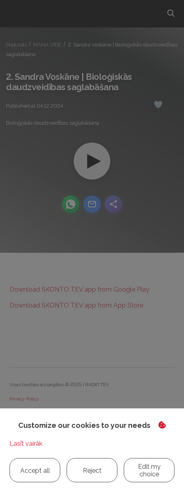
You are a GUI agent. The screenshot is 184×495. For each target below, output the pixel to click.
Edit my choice (149, 470)
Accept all (35, 470)
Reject (92, 470)
